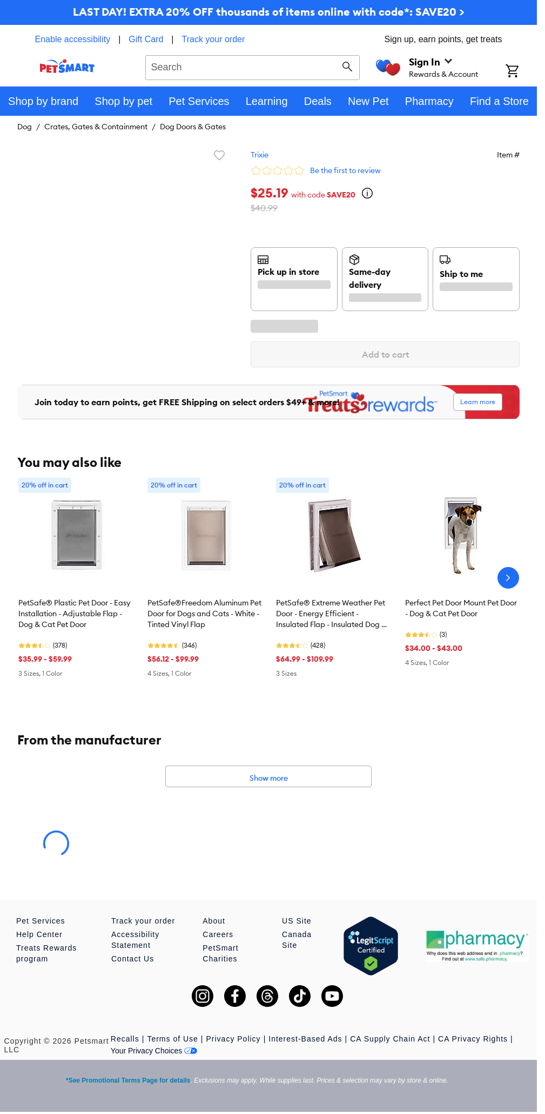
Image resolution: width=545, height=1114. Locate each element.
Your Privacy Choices (154, 1050)
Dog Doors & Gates (193, 126)
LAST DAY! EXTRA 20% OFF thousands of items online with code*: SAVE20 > (269, 11)
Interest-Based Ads (305, 1038)
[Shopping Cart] (521, 72)
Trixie (259, 155)
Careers (218, 934)
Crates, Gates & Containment (95, 126)
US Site (296, 921)
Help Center (39, 934)
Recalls (125, 1038)
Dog (24, 126)
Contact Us (132, 958)
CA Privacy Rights (473, 1038)
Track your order (213, 39)
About (214, 921)
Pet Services (40, 921)
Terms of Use (172, 1038)
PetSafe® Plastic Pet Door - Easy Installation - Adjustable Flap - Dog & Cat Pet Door (74, 613)
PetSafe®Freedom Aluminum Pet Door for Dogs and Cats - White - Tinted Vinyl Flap (204, 613)
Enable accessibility (73, 39)
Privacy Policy (233, 1038)
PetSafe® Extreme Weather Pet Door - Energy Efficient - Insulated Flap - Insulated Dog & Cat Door (331, 614)
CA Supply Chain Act (390, 1038)
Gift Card (146, 39)
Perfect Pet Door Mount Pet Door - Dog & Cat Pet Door (461, 608)
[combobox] (252, 66)
